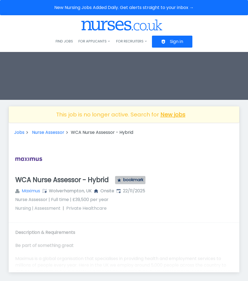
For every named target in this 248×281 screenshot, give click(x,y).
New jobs (172, 114)
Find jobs (64, 41)
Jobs (19, 132)
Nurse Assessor (48, 132)
